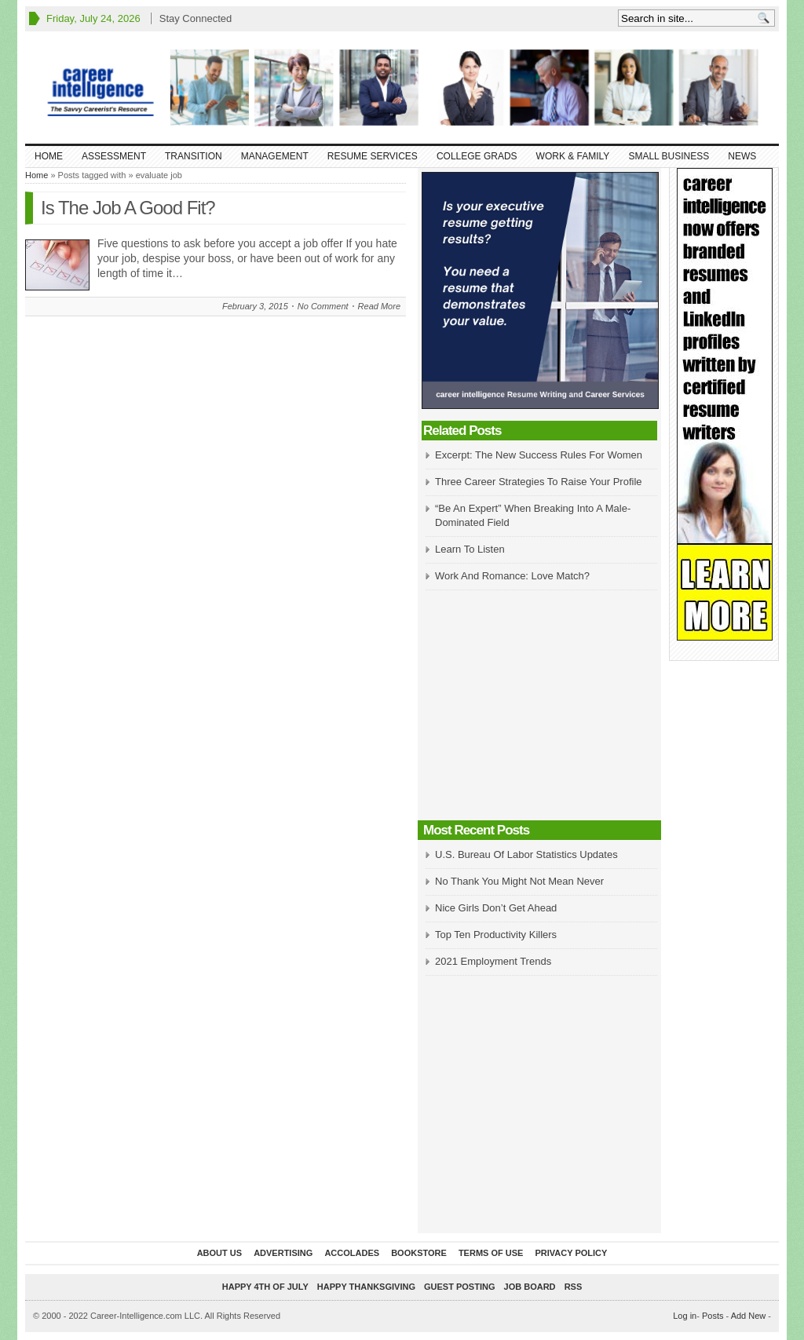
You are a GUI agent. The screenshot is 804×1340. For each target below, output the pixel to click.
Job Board (530, 1286)
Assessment (114, 156)
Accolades (351, 1253)
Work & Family (573, 156)
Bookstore (419, 1253)
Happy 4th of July (265, 1286)
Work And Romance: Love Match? (512, 576)
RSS (574, 1286)
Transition (193, 156)
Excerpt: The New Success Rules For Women (538, 455)
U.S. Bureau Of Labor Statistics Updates (526, 854)
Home (49, 156)
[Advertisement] (539, 706)
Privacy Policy (571, 1253)
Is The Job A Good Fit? (128, 207)
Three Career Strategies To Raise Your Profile (538, 481)
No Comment (323, 306)
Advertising (283, 1253)
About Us (219, 1253)
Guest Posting (459, 1286)
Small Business (668, 156)
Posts (713, 1315)
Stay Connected (195, 18)
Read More (379, 306)
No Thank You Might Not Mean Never (519, 881)
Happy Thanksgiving (366, 1286)
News (742, 156)
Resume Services (372, 156)
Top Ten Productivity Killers (496, 934)
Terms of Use (491, 1253)
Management (275, 156)
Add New (748, 1315)
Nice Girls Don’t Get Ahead (496, 908)
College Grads (477, 156)
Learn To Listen (470, 549)
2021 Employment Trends (493, 961)
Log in (684, 1315)
